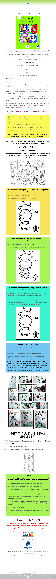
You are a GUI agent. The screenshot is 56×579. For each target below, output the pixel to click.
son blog (10, 89)
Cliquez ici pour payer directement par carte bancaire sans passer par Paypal (28, 531)
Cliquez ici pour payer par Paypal (28, 539)
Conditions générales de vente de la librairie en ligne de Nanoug (36, 572)
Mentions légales (10, 572)
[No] (54, 576)
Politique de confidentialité (21, 572)
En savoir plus (42, 575)
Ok (28, 576)
